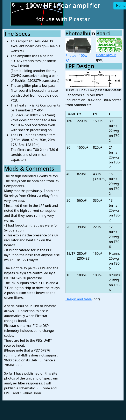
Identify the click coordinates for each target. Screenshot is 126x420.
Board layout (109, 47)
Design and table (78, 299)
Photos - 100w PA (78, 50)
